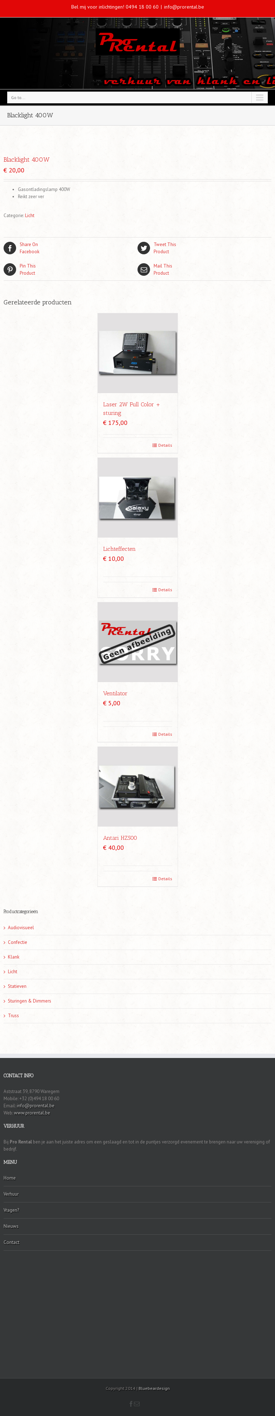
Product (204, 248)
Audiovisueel (21, 928)
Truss (13, 1016)
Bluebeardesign (154, 1388)
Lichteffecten (119, 548)
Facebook (71, 248)
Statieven (17, 986)
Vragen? (11, 1210)
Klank (13, 957)
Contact (11, 1242)
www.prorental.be (32, 1113)
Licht (29, 215)
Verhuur (11, 1194)
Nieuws (11, 1226)
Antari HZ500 (120, 837)
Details (165, 445)
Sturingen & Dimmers (29, 1001)
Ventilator (115, 693)
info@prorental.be (184, 7)
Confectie (17, 942)
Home (10, 1178)
